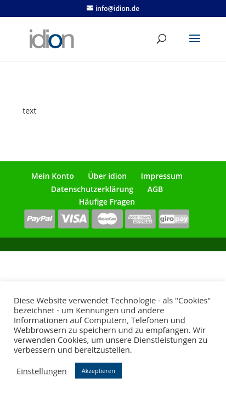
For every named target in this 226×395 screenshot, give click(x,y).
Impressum (162, 176)
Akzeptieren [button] (98, 370)
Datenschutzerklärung (92, 189)
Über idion (107, 176)
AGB (155, 189)
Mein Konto (52, 176)
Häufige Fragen (107, 201)
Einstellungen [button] (41, 371)
